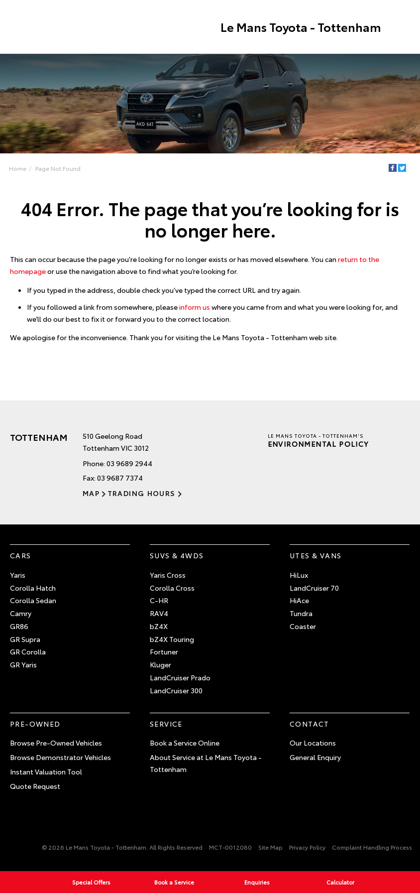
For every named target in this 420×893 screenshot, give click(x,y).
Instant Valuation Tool (46, 772)
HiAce (299, 601)
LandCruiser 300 (176, 691)
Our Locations (313, 743)
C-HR (159, 601)
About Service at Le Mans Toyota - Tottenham (206, 763)
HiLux (299, 575)
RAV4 (159, 614)
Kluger (160, 665)
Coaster (303, 627)
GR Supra (25, 639)
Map (91, 494)
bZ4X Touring (172, 639)
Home (17, 168)
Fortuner (164, 652)
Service (166, 724)
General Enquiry (315, 758)
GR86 (19, 627)
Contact (309, 724)
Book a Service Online (184, 743)
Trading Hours (141, 494)
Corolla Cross (172, 588)
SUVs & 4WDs (177, 556)
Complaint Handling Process (372, 847)
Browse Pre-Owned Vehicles (56, 743)
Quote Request (35, 786)
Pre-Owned (35, 724)
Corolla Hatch (33, 588)
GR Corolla (28, 652)
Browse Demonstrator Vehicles (60, 758)
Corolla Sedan (33, 601)
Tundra (301, 614)
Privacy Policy (307, 847)
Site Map (270, 847)
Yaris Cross (168, 575)
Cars (20, 556)
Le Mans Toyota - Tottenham (299, 27)
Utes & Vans (315, 556)
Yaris (17, 575)
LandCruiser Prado (180, 678)
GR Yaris (23, 665)
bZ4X (159, 627)
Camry (20, 614)
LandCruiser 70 (314, 588)
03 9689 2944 (129, 463)
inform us (194, 307)
